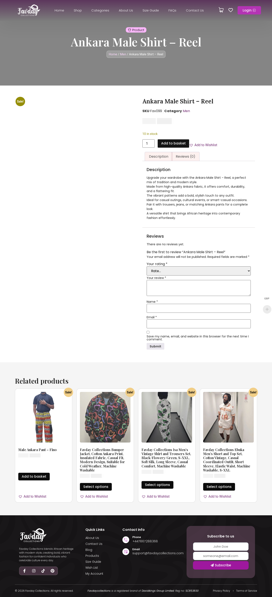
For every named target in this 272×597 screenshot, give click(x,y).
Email (152, 317)
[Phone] (125, 539)
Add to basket (173, 143)
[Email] (125, 551)
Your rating (157, 264)
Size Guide (151, 10)
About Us (126, 10)
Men (123, 54)
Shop (78, 10)
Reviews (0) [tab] (185, 156)
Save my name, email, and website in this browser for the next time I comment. (198, 338)
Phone (136, 537)
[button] (136, 30)
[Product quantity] (148, 143)
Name (152, 301)
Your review (156, 277)
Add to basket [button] (34, 476)
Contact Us (195, 10)
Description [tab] (158, 156)
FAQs (172, 10)
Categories (100, 10)
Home (59, 10)
